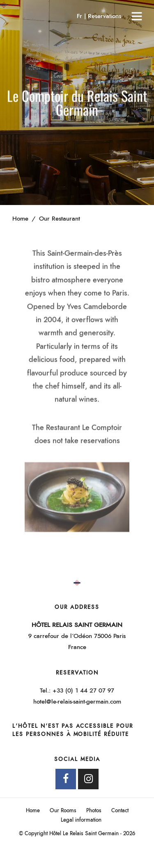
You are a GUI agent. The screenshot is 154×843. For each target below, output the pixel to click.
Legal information (81, 820)
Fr (80, 16)
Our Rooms (63, 810)
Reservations (104, 16)
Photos (93, 810)
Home (33, 810)
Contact (120, 810)
